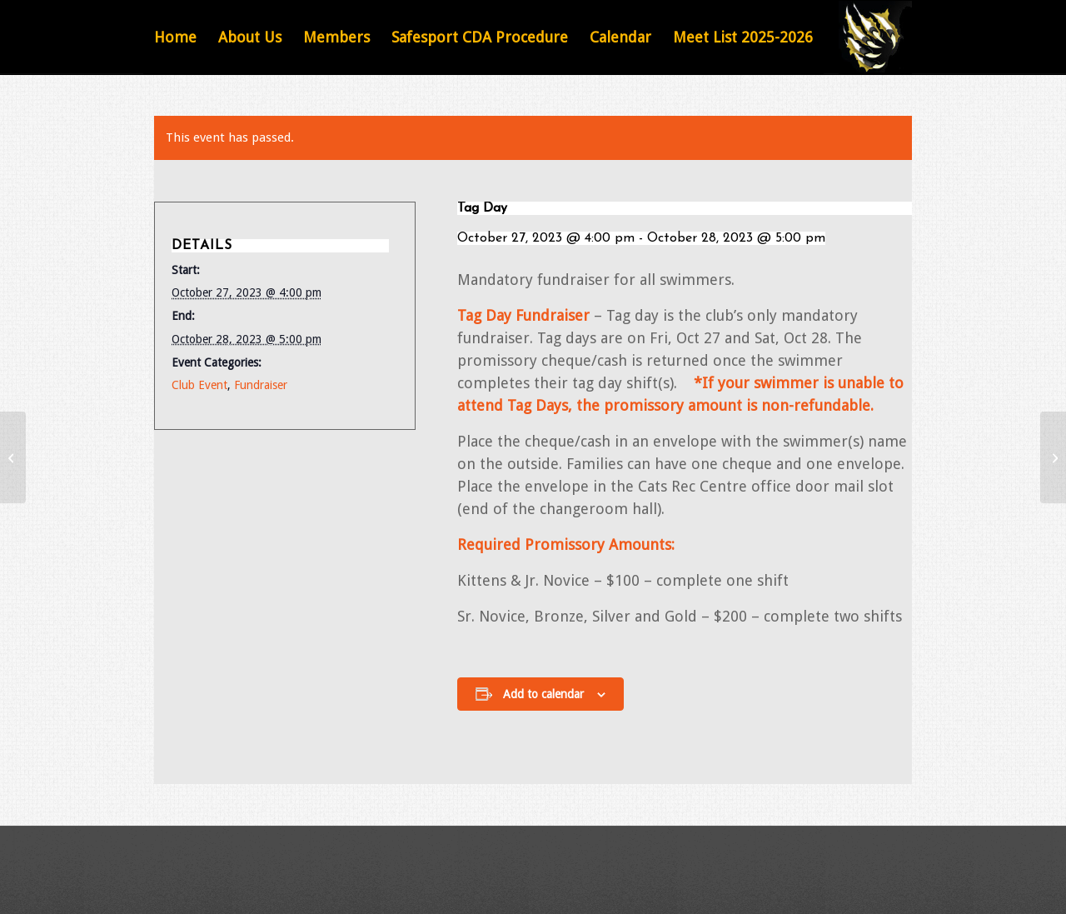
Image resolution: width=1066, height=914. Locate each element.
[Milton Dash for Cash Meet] (13, 457)
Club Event (199, 385)
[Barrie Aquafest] (1053, 457)
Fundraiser (260, 385)
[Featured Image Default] (875, 37)
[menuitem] (175, 37)
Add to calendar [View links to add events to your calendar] (543, 694)
